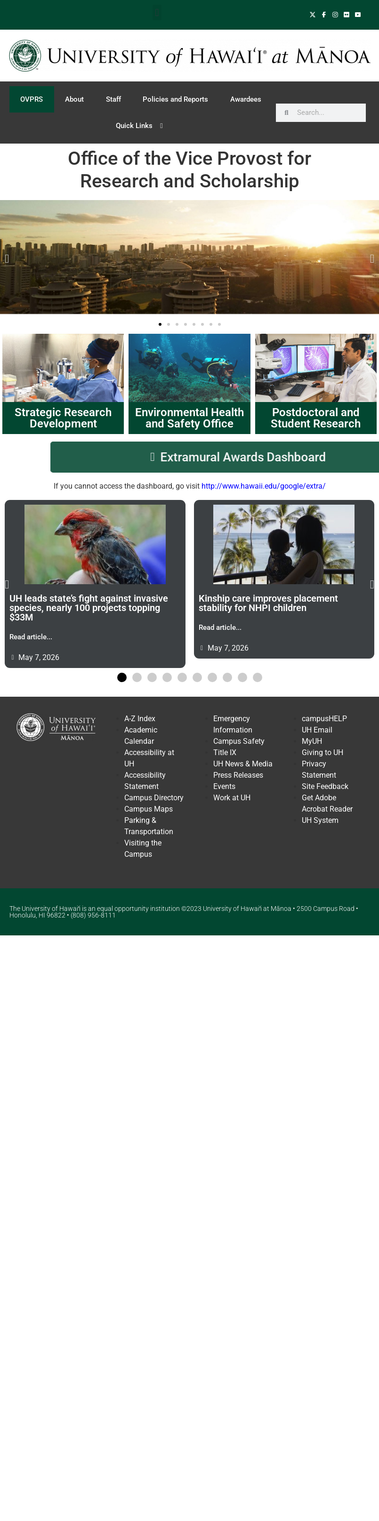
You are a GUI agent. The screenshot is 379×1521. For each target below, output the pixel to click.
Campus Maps (148, 809)
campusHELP (324, 718)
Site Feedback (325, 786)
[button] (157, 12)
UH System (320, 820)
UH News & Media (243, 763)
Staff (113, 99)
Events (224, 786)
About (74, 99)
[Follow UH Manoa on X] (313, 14)
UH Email (317, 729)
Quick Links (141, 126)
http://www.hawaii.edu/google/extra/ (264, 486)
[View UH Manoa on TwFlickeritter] (347, 14)
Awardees (245, 99)
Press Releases (238, 775)
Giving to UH (322, 752)
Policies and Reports (175, 99)
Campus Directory (154, 797)
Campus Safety (239, 741)
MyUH (312, 741)
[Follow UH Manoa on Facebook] (325, 14)
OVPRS (31, 99)
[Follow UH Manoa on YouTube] (358, 14)
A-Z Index (139, 718)
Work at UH (231, 797)
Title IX (224, 752)
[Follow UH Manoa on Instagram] (336, 14)
